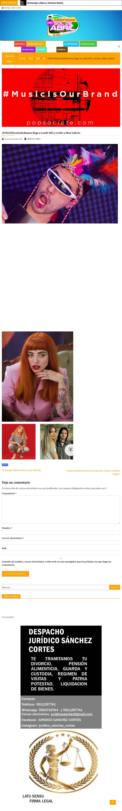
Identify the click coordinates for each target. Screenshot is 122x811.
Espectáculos (35, 44)
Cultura (8, 44)
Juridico (73, 50)
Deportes (20, 44)
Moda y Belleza (11, 50)
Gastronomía (70, 44)
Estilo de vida (54, 44)
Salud (51, 50)
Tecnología (28, 50)
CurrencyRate (8, 617)
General (61, 50)
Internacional (87, 44)
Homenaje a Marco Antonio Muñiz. (45, 3)
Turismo (41, 50)
